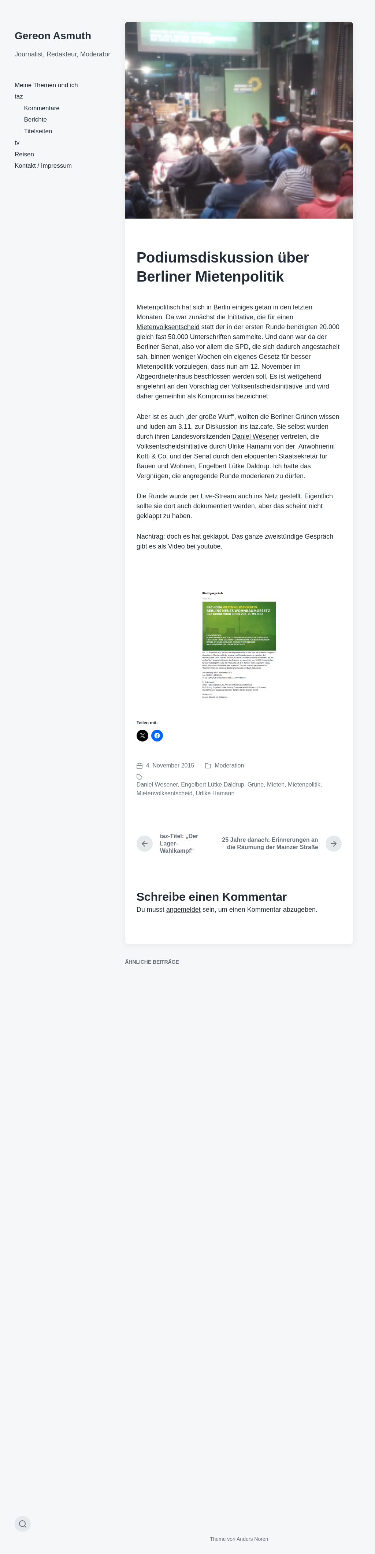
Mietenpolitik (304, 784)
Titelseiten (38, 131)
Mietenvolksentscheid (165, 793)
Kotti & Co (151, 456)
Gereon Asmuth (53, 35)
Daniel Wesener (255, 436)
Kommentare (42, 108)
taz (19, 96)
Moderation (229, 765)
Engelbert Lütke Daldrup (233, 466)
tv (17, 142)
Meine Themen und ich (46, 85)
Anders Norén (252, 1539)
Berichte (35, 119)
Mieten (276, 784)
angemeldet (183, 909)
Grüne (256, 784)
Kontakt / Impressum (43, 165)
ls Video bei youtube (191, 546)
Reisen (24, 154)
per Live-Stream (212, 496)
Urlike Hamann (215, 793)
